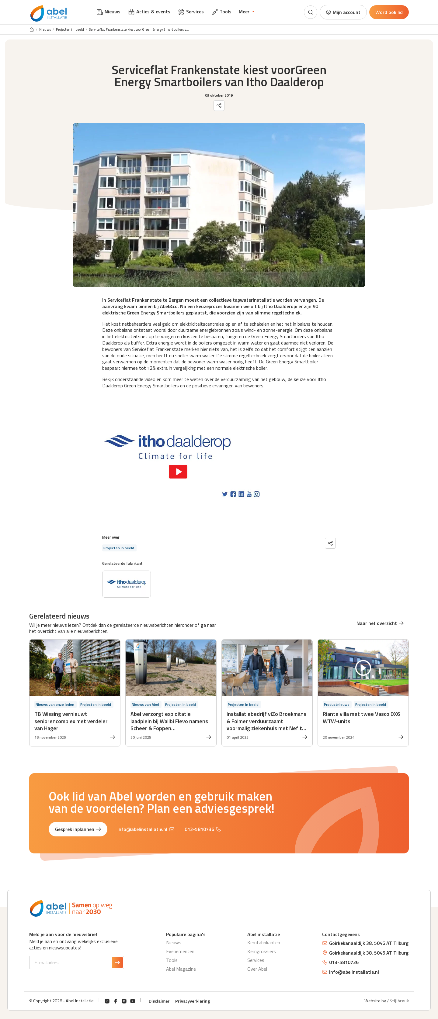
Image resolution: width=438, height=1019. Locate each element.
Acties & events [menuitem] (149, 12)
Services (255, 960)
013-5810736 (203, 831)
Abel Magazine (181, 969)
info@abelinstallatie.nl (145, 831)
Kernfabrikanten (263, 942)
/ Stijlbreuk (398, 1000)
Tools (172, 960)
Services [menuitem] (191, 12)
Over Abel (257, 969)
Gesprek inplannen (78, 831)
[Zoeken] (310, 12)
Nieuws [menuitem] (108, 12)
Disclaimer (159, 1001)
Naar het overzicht (380, 623)
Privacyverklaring (192, 1001)
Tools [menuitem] (221, 12)
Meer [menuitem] (244, 11)
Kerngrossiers (261, 951)
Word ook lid (389, 12)
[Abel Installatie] (48, 13)
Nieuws (45, 29)
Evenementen (180, 951)
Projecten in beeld (70, 29)
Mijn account (342, 12)
